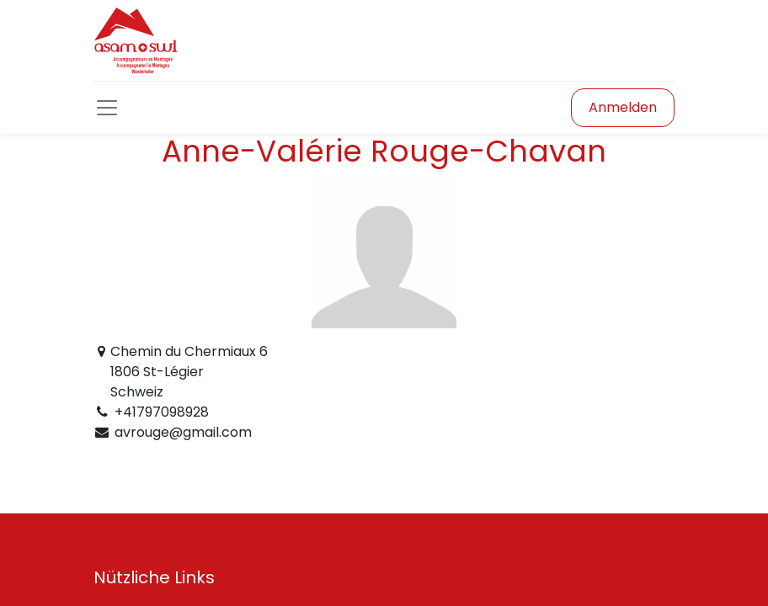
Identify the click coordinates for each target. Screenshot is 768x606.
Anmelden (623, 107)
